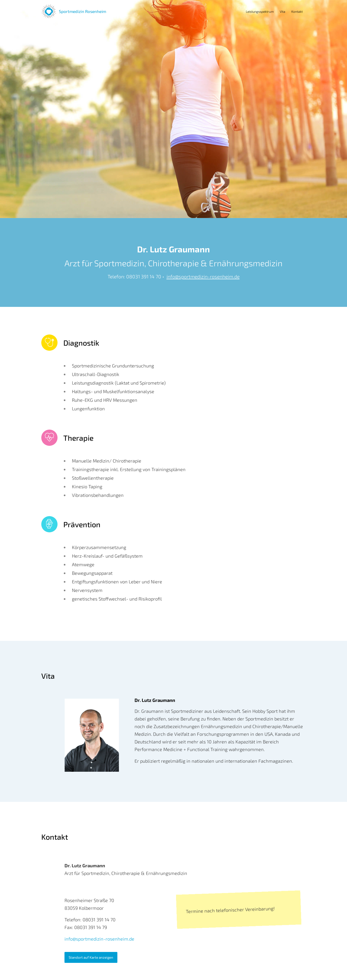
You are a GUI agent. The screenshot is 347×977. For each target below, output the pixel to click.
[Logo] (73, 11)
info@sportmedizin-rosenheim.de (203, 276)
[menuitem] (260, 11)
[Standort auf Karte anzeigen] (90, 957)
